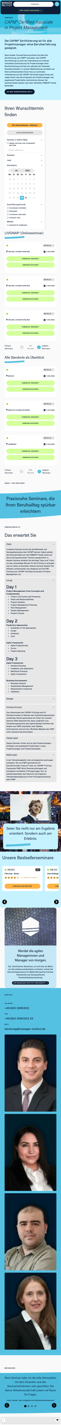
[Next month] (34, 171)
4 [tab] (35, 1406)
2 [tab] (28, 1406)
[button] (33, 4)
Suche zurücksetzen (24, 133)
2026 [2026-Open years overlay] (27, 170)
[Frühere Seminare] (22, 347)
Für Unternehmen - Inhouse (24, 125)
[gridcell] (10, 179)
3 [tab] (32, 1406)
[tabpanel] (31, 1389)
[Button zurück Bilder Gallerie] (4, 902)
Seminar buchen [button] (30, 265)
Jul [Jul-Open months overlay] (16, 170)
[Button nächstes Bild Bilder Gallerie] (54, 1405)
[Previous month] (9, 171)
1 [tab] (25, 1406)
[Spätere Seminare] (39, 347)
